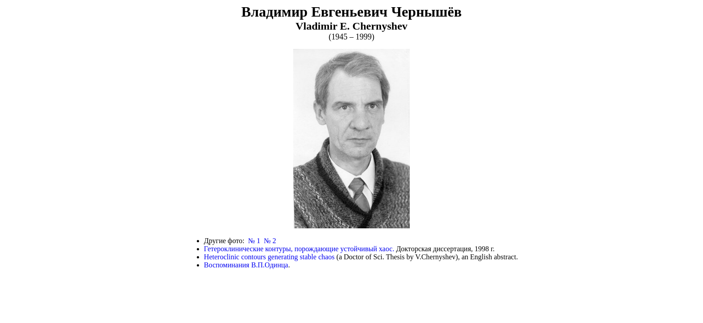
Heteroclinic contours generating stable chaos (269, 257)
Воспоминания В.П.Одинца (246, 265)
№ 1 (254, 240)
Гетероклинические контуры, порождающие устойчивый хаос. (299, 249)
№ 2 (270, 240)
